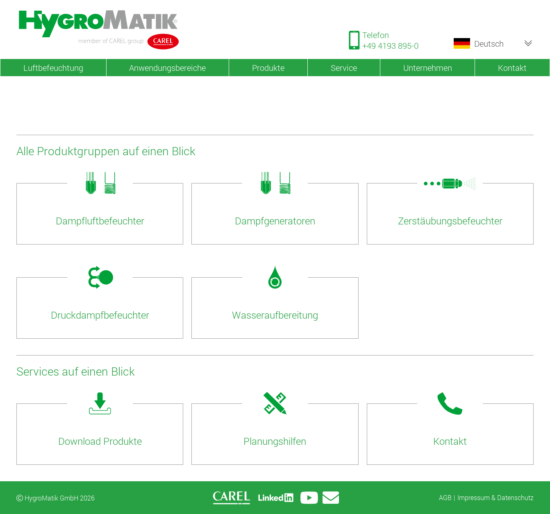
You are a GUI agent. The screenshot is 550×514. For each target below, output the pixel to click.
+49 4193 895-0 (390, 45)
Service (344, 67)
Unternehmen (427, 67)
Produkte (268, 67)
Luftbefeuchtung (53, 67)
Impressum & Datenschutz (495, 497)
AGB (445, 497)
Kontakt (512, 67)
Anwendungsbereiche (167, 67)
